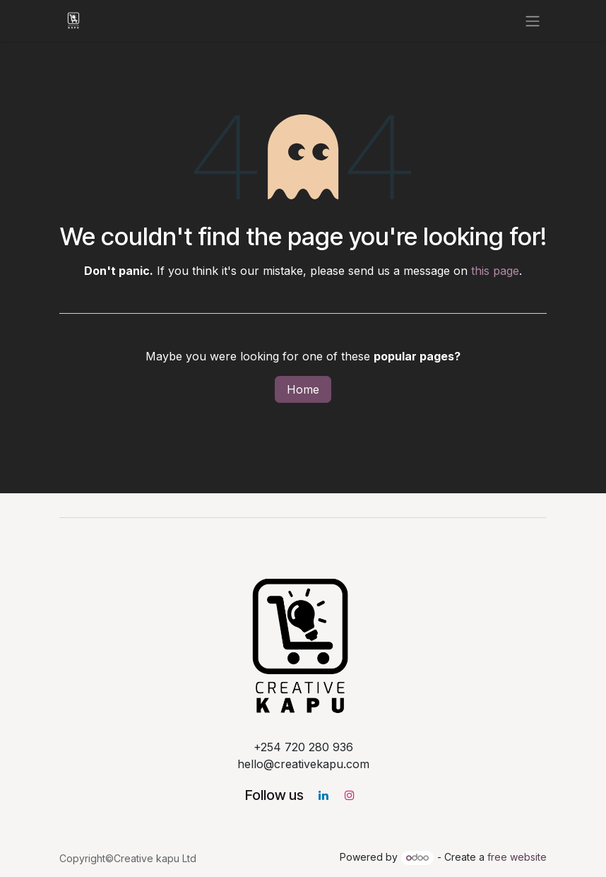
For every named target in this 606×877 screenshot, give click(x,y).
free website (517, 857)
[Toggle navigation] (532, 20)
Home (303, 389)
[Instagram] (349, 795)
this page (495, 271)
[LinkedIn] (323, 795)
